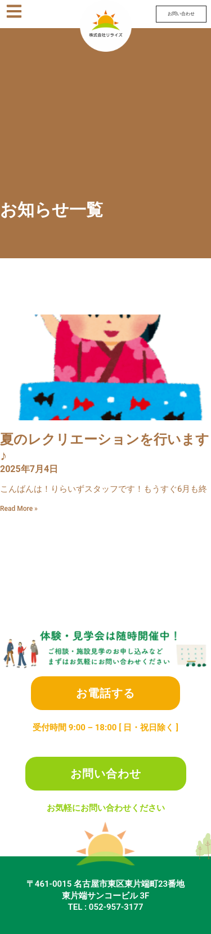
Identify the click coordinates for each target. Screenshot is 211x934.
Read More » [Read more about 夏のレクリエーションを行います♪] (19, 509)
